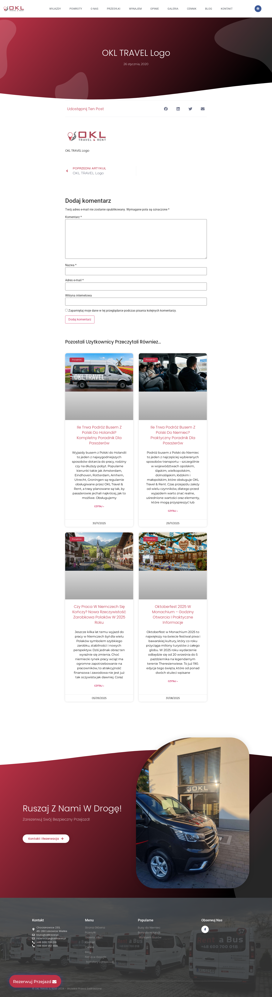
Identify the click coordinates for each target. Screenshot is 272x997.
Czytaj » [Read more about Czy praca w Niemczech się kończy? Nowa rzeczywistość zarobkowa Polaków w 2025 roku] (99, 685)
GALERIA (173, 8)
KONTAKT (227, 8)
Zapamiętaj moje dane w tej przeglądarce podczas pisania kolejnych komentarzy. (122, 310)
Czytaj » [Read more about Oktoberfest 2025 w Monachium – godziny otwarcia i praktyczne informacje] (173, 681)
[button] (166, 108)
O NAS (94, 8)
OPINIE (154, 8)
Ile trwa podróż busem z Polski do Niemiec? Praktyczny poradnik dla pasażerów (173, 435)
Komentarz (73, 217)
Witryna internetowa (78, 295)
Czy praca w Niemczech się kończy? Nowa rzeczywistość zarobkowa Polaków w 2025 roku (99, 614)
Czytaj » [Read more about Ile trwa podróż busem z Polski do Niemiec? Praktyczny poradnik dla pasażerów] (173, 511)
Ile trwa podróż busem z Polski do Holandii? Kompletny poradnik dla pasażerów (99, 435)
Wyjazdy (55, 8)
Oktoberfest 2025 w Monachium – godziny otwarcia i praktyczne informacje (173, 614)
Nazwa (70, 265)
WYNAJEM (135, 8)
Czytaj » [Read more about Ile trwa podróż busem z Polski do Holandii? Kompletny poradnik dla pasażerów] (99, 506)
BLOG (208, 8)
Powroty (76, 8)
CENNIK (191, 8)
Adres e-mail (74, 280)
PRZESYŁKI (113, 8)
